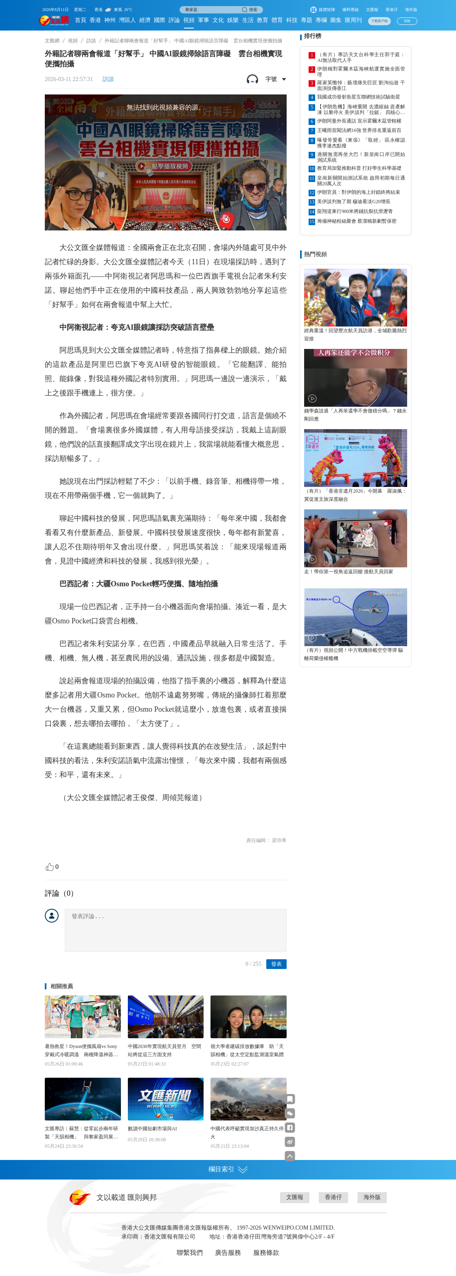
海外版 (411, 9)
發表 (276, 964)
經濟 (145, 20)
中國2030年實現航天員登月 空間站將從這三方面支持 (164, 1050)
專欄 (321, 20)
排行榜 (312, 36)
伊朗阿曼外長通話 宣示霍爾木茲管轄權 (359, 121)
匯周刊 (353, 20)
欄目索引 (228, 1169)
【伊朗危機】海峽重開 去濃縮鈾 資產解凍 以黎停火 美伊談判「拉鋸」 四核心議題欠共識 (361, 109)
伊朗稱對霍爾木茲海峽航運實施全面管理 (361, 71)
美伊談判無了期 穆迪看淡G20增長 (353, 201)
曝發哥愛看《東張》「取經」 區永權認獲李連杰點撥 (361, 143)
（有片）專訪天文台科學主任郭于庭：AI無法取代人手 (361, 57)
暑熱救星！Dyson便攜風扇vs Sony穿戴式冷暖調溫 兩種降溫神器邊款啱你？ (81, 1051)
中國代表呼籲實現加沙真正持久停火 (247, 1133)
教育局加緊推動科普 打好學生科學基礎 (359, 168)
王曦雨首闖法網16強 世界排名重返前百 (359, 130)
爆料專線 (350, 9)
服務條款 (266, 1252)
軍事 (203, 20)
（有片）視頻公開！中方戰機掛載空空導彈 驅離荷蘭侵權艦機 (353, 654)
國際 (159, 20)
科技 (292, 20)
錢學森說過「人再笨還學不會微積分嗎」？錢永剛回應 (355, 415)
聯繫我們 (190, 1252)
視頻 (189, 20)
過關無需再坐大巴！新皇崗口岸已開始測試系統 (361, 157)
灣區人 (127, 20)
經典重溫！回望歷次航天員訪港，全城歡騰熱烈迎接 (355, 335)
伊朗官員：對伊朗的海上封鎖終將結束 (358, 192)
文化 (218, 20)
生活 (248, 20)
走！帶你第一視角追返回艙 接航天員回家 (348, 571)
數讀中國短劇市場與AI (152, 1128)
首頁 (80, 20)
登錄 (407, 21)
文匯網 (52, 41)
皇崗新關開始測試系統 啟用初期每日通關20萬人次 (361, 180)
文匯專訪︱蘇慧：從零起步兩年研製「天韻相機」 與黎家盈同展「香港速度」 (81, 1133)
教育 (262, 20)
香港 (95, 20)
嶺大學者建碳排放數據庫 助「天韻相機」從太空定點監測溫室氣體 (247, 1050)
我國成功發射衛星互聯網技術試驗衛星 (358, 97)
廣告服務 (228, 1252)
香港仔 (392, 9)
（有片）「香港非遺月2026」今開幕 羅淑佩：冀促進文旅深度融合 (355, 495)
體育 (277, 20)
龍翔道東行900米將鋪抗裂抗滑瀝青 (355, 211)
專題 (306, 20)
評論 (174, 20)
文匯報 (372, 9)
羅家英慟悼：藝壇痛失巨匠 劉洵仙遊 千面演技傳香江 (361, 85)
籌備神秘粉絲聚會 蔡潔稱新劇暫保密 (357, 221)
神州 (110, 20)
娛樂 (233, 20)
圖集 (336, 20)
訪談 (91, 41)
